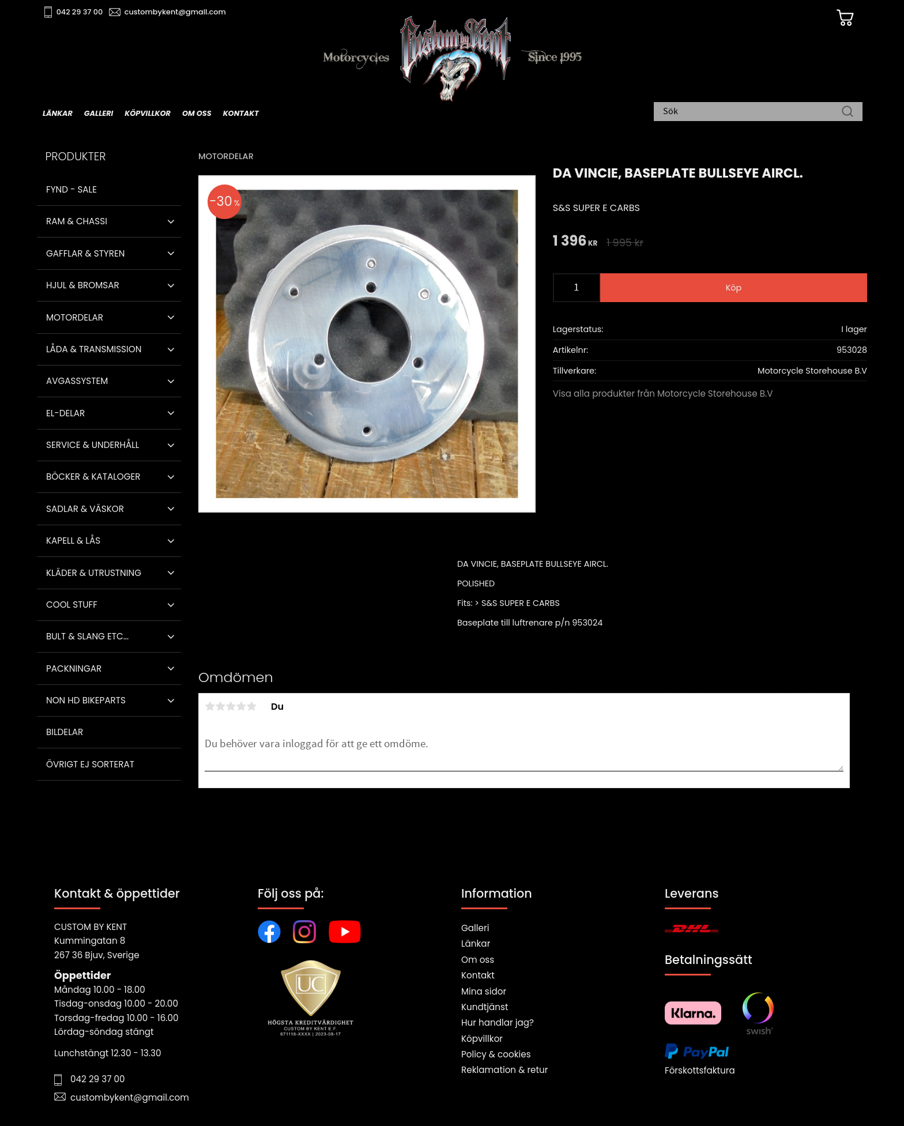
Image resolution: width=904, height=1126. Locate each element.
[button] (171, 221)
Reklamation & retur (504, 1070)
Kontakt (478, 975)
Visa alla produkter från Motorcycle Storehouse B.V (663, 393)
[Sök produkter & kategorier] (752, 112)
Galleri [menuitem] (98, 113)
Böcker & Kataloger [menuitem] (93, 476)
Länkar (475, 943)
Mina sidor (483, 991)
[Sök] (847, 112)
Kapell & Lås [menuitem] (73, 540)
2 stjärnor (220, 706)
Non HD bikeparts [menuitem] (86, 700)
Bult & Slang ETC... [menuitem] (87, 636)
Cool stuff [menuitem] (71, 604)
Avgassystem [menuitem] (77, 381)
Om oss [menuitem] (197, 113)
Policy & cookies (496, 1054)
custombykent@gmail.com (176, 12)
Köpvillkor (482, 1039)
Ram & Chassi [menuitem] (76, 221)
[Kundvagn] (843, 18)
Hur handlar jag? (497, 1022)
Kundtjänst (484, 1007)
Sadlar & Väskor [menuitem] (85, 509)
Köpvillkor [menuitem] (148, 113)
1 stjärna (210, 706)
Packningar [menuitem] (73, 668)
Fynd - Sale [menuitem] (71, 189)
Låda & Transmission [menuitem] (93, 349)
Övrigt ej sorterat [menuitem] (90, 764)
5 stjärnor (251, 706)
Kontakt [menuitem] (241, 113)
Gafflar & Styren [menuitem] (85, 253)
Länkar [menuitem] (58, 113)
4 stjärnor (241, 706)
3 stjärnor (230, 706)
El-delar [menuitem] (65, 413)
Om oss (477, 960)
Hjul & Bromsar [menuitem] (82, 285)
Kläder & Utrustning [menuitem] (93, 573)
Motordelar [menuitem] (74, 317)
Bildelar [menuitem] (64, 732)
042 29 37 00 (81, 12)
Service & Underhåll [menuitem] (92, 445)
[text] (575, 242)
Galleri (475, 928)
